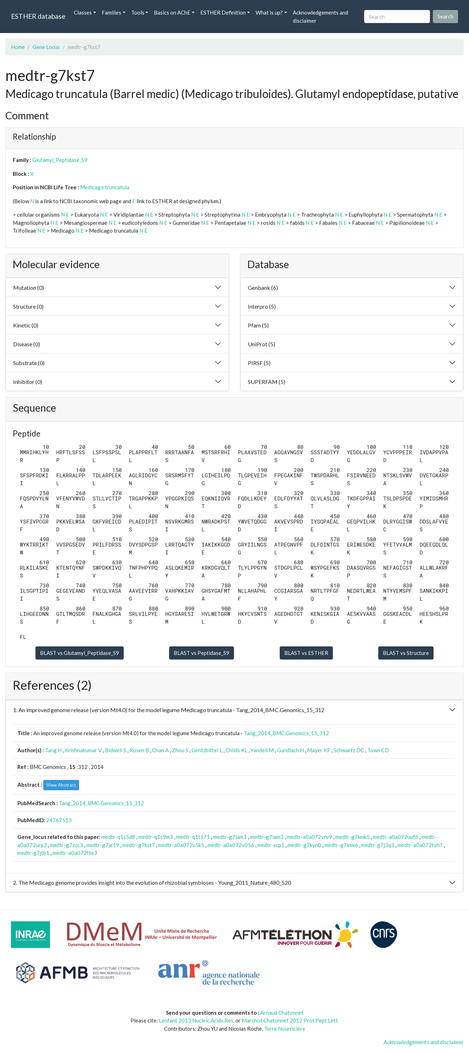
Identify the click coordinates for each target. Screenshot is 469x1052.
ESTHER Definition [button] (223, 12)
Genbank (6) (263, 287)
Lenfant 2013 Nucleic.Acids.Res (196, 1020)
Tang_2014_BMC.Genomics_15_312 (286, 733)
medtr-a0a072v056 (230, 845)
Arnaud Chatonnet (281, 1012)
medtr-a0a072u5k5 (181, 845)
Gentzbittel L (206, 750)
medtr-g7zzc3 (66, 845)
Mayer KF (318, 750)
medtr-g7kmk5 (352, 837)
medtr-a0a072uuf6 (395, 837)
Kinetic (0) (25, 325)
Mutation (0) (28, 287)
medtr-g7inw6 (341, 845)
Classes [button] (83, 12)
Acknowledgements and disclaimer (320, 16)
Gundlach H (290, 750)
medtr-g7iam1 (230, 837)
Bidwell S (115, 750)
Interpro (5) (262, 306)
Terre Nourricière (284, 1028)
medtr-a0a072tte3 (74, 853)
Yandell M (262, 750)
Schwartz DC (349, 750)
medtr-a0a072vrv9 (309, 837)
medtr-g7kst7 (138, 845)
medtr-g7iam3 (267, 837)
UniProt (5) (261, 344)
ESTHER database (38, 16)
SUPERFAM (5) (266, 381)
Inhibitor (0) (27, 381)
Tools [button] (137, 12)
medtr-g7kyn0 (304, 845)
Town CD (378, 750)
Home (18, 47)
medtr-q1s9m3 (155, 837)
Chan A (160, 750)
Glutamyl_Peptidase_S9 (60, 160)
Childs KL (236, 750)
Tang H (53, 750)
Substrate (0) (29, 362)
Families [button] (111, 12)
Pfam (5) (258, 325)
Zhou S (180, 750)
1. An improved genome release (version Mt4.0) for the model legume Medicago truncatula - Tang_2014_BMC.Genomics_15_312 (168, 709)
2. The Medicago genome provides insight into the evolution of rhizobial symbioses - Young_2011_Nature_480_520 (152, 882)
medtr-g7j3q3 (377, 845)
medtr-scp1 (270, 845)
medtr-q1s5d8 (118, 837)
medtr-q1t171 (193, 837)
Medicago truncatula (104, 187)
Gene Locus (46, 47)
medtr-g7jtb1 (33, 853)
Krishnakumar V (83, 750)
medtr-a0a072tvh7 (420, 845)
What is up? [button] (269, 12)
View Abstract (61, 785)
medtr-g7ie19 (102, 845)
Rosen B (139, 750)
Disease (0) (26, 344)
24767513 (59, 820)
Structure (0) (28, 306)
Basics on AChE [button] (172, 12)
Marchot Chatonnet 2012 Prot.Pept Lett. (290, 1020)
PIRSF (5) (259, 362)
